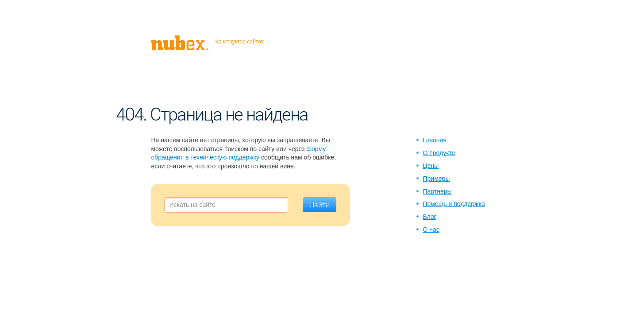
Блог (429, 216)
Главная (434, 140)
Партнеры (437, 191)
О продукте (439, 152)
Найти (319, 205)
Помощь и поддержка (454, 203)
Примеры (436, 178)
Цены (431, 165)
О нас (431, 229)
